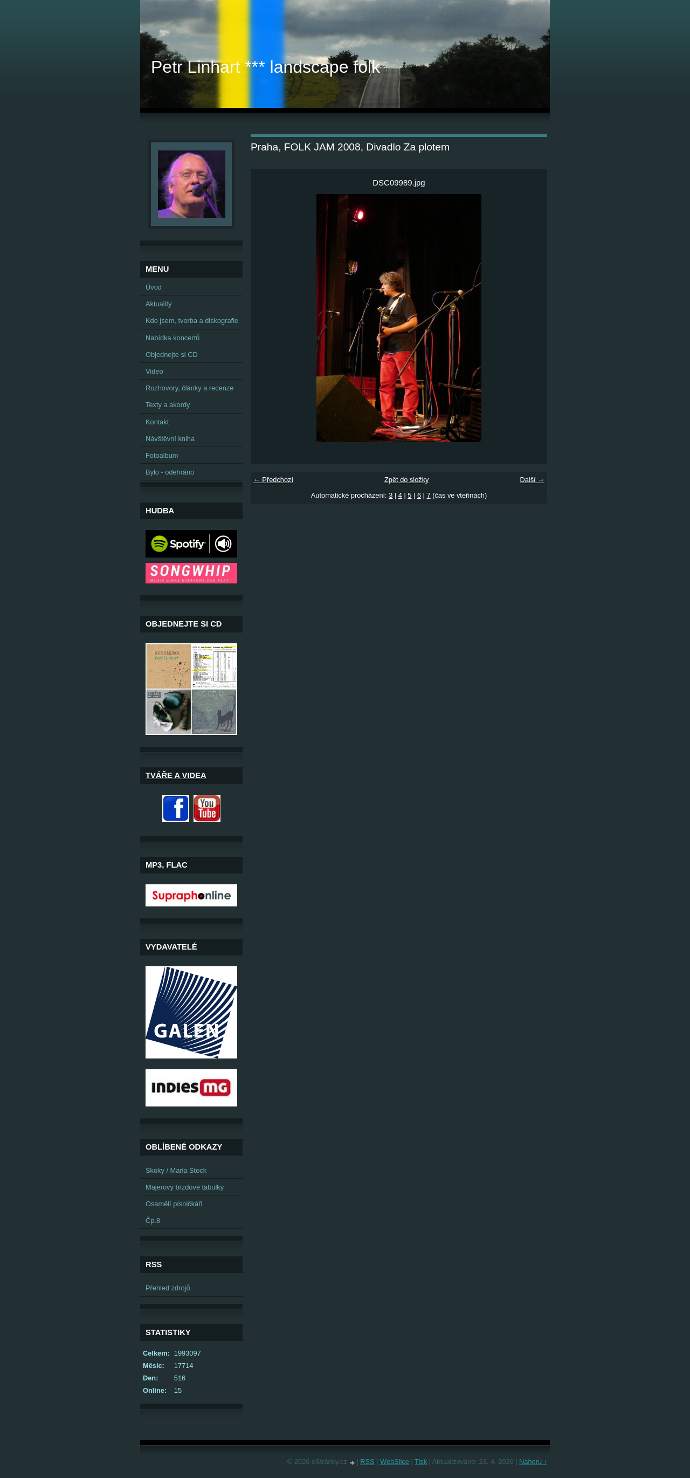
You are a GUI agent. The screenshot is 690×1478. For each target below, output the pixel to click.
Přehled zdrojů (168, 1288)
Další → (532, 480)
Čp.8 (153, 1220)
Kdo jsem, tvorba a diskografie (192, 321)
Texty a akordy (168, 405)
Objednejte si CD (172, 354)
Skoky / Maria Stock (176, 1170)
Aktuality (158, 304)
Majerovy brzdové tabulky (185, 1187)
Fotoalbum (162, 455)
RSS (367, 1462)
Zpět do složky (406, 480)
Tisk (421, 1462)
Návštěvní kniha (170, 439)
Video (154, 371)
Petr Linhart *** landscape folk (265, 67)
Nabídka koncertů (172, 338)
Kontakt (157, 422)
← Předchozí (273, 480)
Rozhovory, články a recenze (189, 388)
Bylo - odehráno (170, 472)
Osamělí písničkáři (174, 1204)
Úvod (154, 287)
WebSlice (394, 1462)
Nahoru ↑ (533, 1462)
